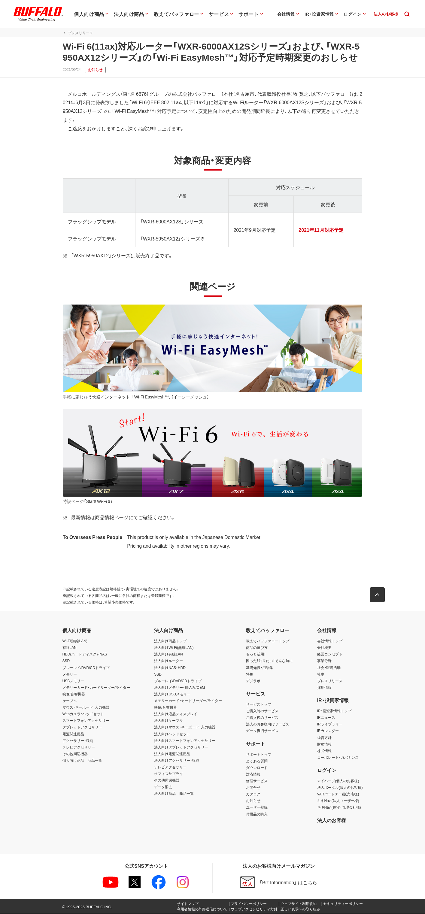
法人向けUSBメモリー (172, 694)
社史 (320, 674)
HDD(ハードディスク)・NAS (84, 654)
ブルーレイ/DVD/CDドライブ (86, 667)
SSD (66, 661)
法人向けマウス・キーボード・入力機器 (184, 727)
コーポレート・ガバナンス (338, 757)
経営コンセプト (329, 654)
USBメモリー (73, 681)
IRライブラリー (329, 724)
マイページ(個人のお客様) (338, 781)
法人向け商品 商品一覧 (174, 794)
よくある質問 (257, 761)
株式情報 (324, 751)
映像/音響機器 (73, 694)
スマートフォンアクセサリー (85, 721)
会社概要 (324, 648)
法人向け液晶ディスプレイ (175, 714)
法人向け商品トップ (170, 641)
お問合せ (253, 788)
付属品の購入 (257, 814)
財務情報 (324, 744)
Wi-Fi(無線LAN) (74, 641)
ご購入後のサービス (262, 718)
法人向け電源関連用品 (172, 754)
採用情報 (324, 687)
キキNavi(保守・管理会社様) (339, 807)
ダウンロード (257, 767)
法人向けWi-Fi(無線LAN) (173, 648)
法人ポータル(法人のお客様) (340, 788)
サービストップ (258, 704)
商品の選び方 (257, 648)
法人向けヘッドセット (172, 734)
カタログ (253, 794)
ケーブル (69, 701)
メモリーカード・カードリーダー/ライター (96, 687)
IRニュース (326, 718)
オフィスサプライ (168, 773)
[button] (377, 595)
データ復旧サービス (262, 731)
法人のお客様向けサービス (267, 724)
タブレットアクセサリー (82, 727)
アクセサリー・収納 (77, 740)
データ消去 (163, 787)
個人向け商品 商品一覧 (82, 760)
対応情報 (253, 774)
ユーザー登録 (257, 807)
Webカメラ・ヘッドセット (83, 714)
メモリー (69, 674)
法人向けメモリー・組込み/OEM (179, 687)
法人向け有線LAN (168, 654)
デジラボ (253, 681)
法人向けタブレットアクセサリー (181, 747)
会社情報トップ (329, 641)
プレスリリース (329, 681)
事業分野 (324, 661)
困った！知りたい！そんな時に (269, 661)
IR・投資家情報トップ (334, 711)
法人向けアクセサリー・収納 (176, 760)
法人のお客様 (331, 820)
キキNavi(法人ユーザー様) (338, 801)
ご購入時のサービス (262, 711)
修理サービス (257, 781)
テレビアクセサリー (78, 747)
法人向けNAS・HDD (170, 667)
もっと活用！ (256, 654)
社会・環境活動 (329, 667)
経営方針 (324, 737)
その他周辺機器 (75, 754)
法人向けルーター (168, 661)
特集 (249, 674)
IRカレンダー (328, 731)
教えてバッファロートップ (267, 641)
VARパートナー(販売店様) (338, 794)
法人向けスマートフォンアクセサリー (184, 740)
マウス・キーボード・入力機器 (85, 707)
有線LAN (69, 648)
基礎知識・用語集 (259, 667)
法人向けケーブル (168, 721)
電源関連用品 (73, 734)
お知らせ (253, 801)
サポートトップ (258, 754)
